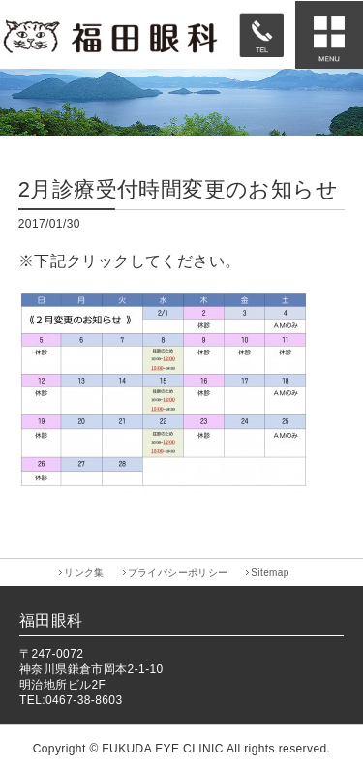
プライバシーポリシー (178, 573)
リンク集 (84, 573)
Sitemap (270, 573)
